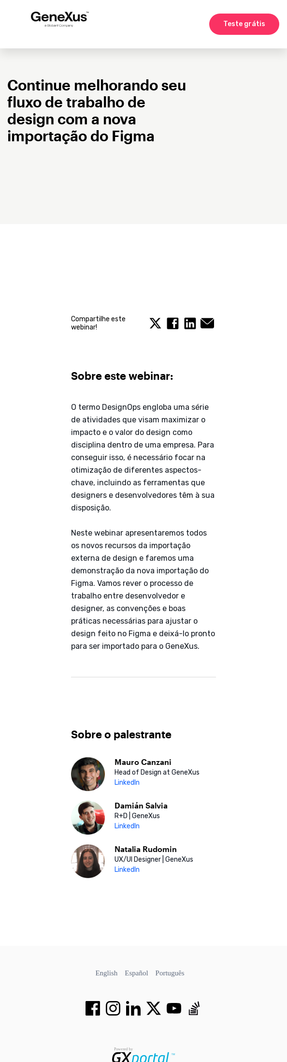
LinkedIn (127, 782)
